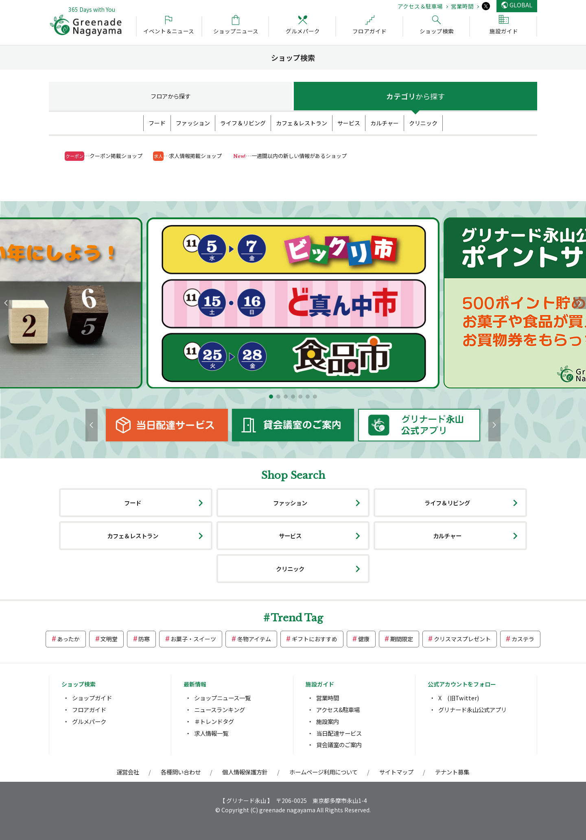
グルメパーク (89, 721)
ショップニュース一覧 (222, 697)
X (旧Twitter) (458, 697)
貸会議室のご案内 (339, 744)
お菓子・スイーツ (193, 639)
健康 (364, 639)
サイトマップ (396, 772)
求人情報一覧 (211, 733)
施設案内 (327, 721)
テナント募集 (452, 772)
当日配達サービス (339, 733)
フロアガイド (89, 709)
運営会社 (127, 772)
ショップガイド (92, 697)
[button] (271, 397)
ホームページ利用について (323, 772)
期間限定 (401, 639)
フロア (170, 96)
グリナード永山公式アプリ (472, 709)
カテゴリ (415, 96)
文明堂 (109, 639)
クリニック (423, 123)
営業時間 (462, 6)
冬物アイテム (254, 639)
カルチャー (384, 123)
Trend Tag (297, 618)
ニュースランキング (219, 709)
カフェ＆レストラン (301, 123)
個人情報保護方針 (245, 772)
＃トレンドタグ (214, 721)
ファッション (193, 123)
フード (157, 123)
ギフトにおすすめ (314, 639)
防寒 (144, 639)
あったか (68, 639)
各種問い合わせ (181, 772)
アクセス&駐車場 (338, 709)
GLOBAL (520, 4)
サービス (348, 123)
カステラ (523, 639)
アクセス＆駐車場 (420, 6)
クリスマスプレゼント (462, 639)
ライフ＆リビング (243, 123)
